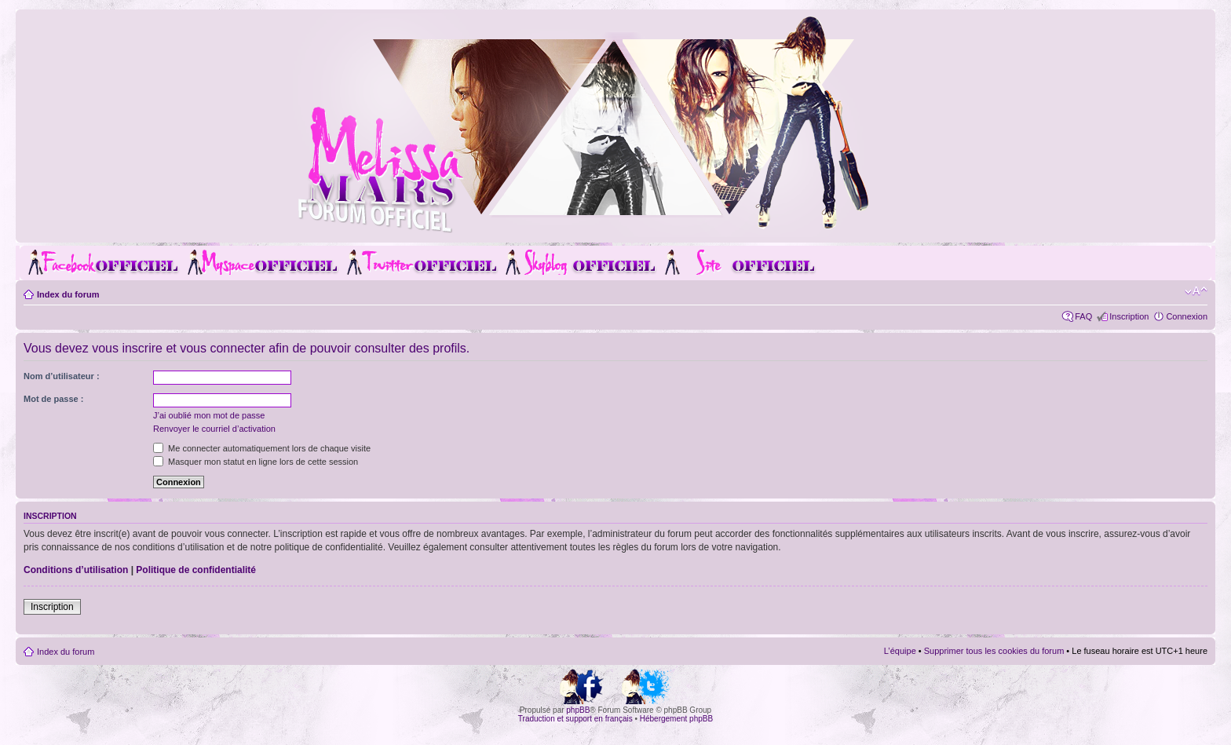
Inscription (1129, 316)
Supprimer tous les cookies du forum (994, 651)
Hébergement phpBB (676, 718)
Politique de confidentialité (196, 569)
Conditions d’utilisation (76, 569)
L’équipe (900, 651)
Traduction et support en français (575, 718)
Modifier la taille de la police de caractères (1196, 291)
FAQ (1083, 316)
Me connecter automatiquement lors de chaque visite (262, 448)
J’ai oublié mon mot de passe (209, 415)
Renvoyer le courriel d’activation (214, 428)
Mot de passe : (53, 399)
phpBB (578, 710)
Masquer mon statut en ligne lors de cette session (255, 461)
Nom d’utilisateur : (62, 376)
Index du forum (68, 294)
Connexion (1186, 316)
